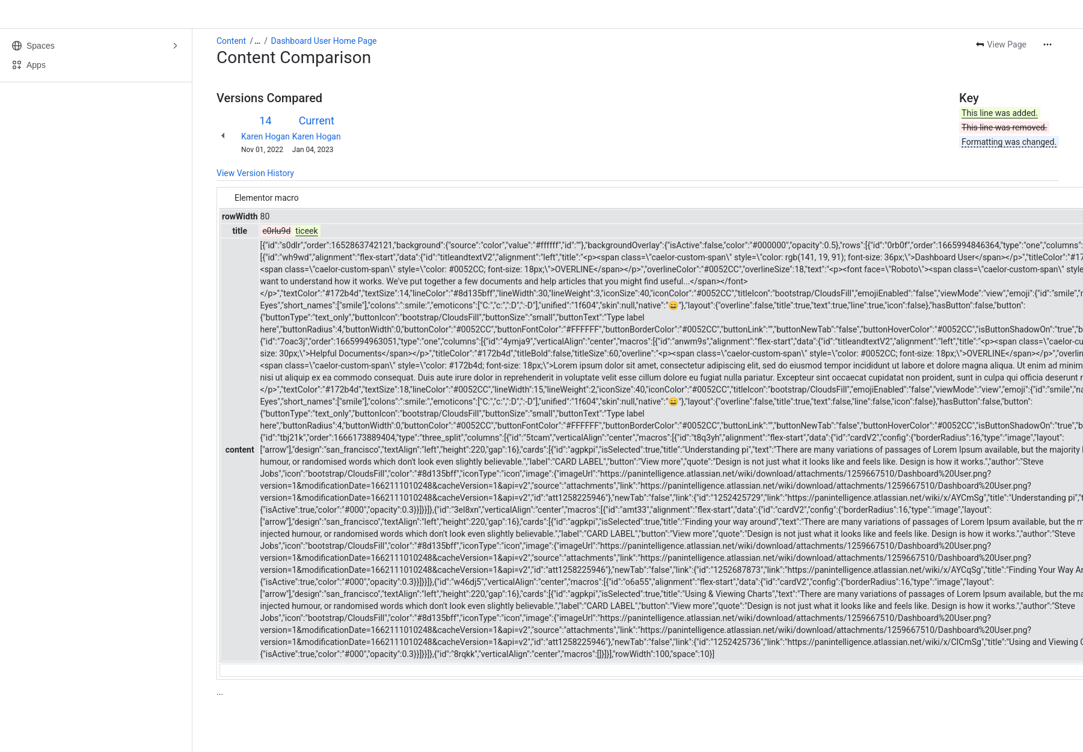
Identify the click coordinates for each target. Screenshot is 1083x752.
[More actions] (1047, 44)
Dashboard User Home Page (324, 41)
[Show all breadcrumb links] (257, 41)
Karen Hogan (265, 136)
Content (231, 41)
